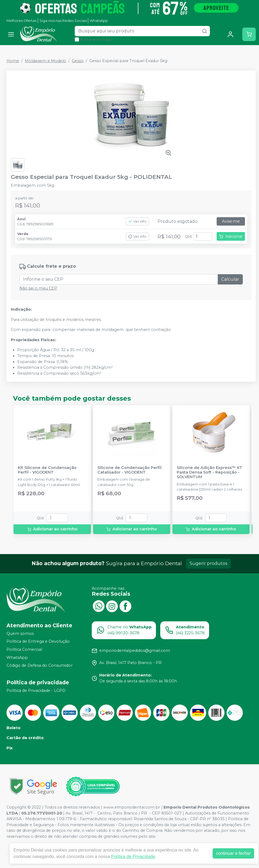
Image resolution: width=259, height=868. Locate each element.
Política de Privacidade (133, 856)
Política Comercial (24, 649)
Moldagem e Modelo (45, 60)
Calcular (230, 279)
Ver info (137, 221)
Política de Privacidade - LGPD (36, 690)
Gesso (78, 60)
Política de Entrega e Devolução (38, 641)
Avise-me (231, 221)
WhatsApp (99, 21)
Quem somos (20, 633)
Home (12, 60)
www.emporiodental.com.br (131, 807)
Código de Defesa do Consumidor (39, 665)
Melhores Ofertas (21, 21)
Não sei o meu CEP (38, 288)
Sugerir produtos (208, 563)
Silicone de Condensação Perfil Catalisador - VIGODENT (129, 470)
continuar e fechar (233, 853)
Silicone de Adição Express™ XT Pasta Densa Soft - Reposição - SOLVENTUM (209, 472)
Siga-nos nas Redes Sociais (63, 21)
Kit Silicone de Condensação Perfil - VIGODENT (47, 470)
